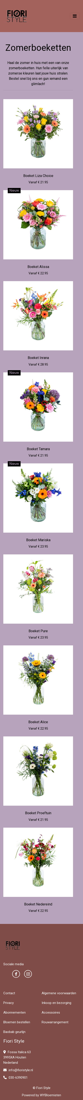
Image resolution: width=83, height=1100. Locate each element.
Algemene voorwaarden (59, 993)
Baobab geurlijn (14, 1032)
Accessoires (51, 1012)
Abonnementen (14, 1012)
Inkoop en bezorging (56, 1003)
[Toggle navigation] (74, 16)
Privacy (8, 1003)
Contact (9, 993)
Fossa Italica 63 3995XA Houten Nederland (17, 1057)
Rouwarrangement (55, 1022)
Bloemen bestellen (16, 1022)
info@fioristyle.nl (18, 1070)
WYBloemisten (50, 1095)
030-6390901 (15, 1078)
